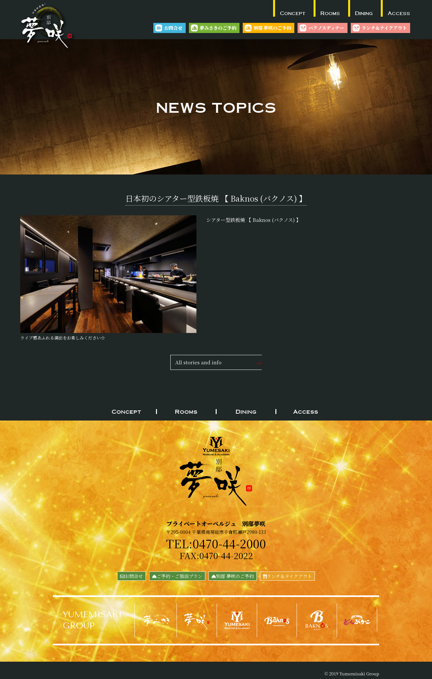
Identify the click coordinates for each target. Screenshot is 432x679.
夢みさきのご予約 (218, 28)
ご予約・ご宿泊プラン (177, 576)
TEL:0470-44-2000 (216, 543)
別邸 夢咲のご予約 (272, 28)
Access (399, 13)
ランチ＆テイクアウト (384, 28)
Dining (364, 13)
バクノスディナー (326, 28)
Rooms (330, 13)
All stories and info (198, 362)
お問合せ (173, 28)
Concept (292, 13)
